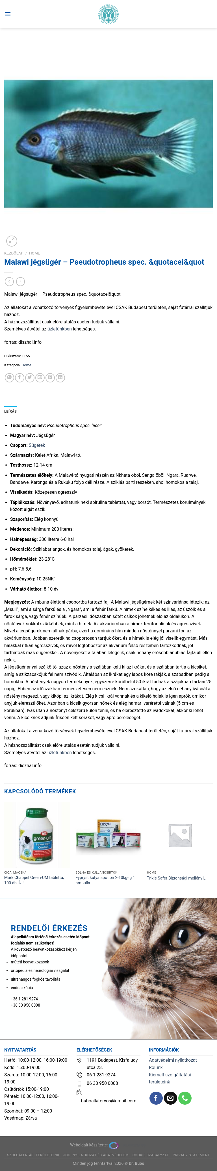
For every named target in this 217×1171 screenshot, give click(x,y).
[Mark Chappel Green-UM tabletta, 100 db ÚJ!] (37, 835)
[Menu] (7, 14)
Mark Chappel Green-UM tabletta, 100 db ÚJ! (34, 880)
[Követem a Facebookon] (156, 1098)
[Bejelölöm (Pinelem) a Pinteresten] (50, 377)
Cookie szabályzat (151, 1155)
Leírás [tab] (10, 411)
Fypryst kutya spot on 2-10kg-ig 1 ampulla (105, 880)
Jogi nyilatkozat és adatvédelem (96, 1155)
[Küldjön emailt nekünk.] (170, 1098)
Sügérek (37, 445)
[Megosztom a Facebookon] (19, 377)
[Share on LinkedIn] (60, 377)
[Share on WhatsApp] (9, 377)
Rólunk (156, 1067)
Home (34, 253)
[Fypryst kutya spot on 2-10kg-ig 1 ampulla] (108, 835)
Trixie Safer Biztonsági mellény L (176, 878)
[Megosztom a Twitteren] (29, 377)
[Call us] (185, 1098)
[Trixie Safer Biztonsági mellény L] (180, 835)
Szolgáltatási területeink (33, 1155)
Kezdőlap (13, 253)
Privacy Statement (191, 1155)
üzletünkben (59, 329)
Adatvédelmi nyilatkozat (173, 1060)
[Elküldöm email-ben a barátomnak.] (40, 377)
